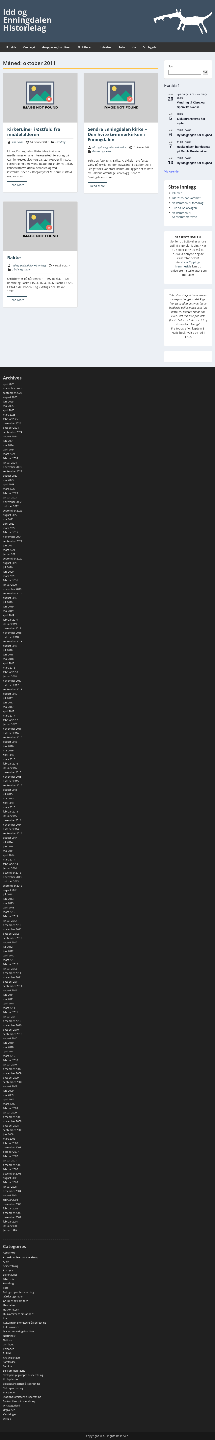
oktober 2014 (11, 829)
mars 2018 (9, 667)
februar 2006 (10, 1169)
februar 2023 (10, 493)
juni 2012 (8, 951)
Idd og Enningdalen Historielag (27, 19)
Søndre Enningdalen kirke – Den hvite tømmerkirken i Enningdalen (117, 134)
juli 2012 (8, 947)
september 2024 (12, 432)
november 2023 (12, 467)
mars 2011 (9, 1008)
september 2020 (12, 558)
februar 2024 (10, 458)
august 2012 (10, 942)
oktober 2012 (11, 933)
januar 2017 (10, 724)
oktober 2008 (11, 1125)
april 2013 (8, 907)
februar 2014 (10, 864)
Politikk (7, 1353)
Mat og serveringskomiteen (19, 1331)
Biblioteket (9, 1279)
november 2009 (12, 1073)
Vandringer (9, 1414)
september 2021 (12, 541)
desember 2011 (12, 973)
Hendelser (9, 1305)
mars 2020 (9, 576)
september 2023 (12, 471)
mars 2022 (9, 528)
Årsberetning (10, 1266)
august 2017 (10, 694)
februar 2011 (10, 1012)
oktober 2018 (11, 637)
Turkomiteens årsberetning (19, 1401)
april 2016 (8, 755)
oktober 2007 (11, 1152)
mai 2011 (8, 999)
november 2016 (12, 728)
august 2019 (10, 598)
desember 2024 (12, 423)
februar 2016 (10, 763)
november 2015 (12, 776)
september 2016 (12, 737)
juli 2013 (8, 894)
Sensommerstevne (14, 1370)
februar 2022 (10, 532)
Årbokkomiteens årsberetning (20, 1257)
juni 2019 (8, 606)
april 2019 (8, 615)
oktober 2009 (11, 1077)
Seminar (8, 1366)
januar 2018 (10, 676)
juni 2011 (8, 994)
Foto (122, 47)
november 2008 (12, 1121)
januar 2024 (10, 462)
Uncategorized (11, 1405)
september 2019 (12, 593)
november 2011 (12, 977)
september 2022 (12, 510)
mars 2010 (9, 1056)
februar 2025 (10, 419)
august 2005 (10, 1178)
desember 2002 (12, 1213)
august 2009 (10, 1086)
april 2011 (8, 1003)
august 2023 (10, 475)
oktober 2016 (11, 733)
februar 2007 (10, 1156)
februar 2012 (10, 964)
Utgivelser (105, 47)
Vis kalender (171, 171)
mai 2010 (8, 1047)
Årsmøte (8, 1270)
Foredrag (60, 142)
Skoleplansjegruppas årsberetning (23, 1375)
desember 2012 (12, 925)
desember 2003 (12, 1204)
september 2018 (12, 641)
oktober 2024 (11, 427)
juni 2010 (8, 1042)
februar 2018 (10, 672)
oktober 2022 (11, 506)
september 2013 (12, 885)
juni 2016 (8, 746)
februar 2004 (10, 1199)
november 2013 (12, 877)
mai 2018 (8, 659)
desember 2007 (12, 1147)
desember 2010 (12, 1021)
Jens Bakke (17, 142)
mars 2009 (9, 1104)
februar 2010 (10, 1060)
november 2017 (12, 680)
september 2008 (12, 1130)
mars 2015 (9, 807)
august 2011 (10, 990)
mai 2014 (8, 851)
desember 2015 (12, 772)
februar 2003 (10, 1208)
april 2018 (8, 663)
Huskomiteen (11, 1309)
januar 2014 (10, 868)
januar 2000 (10, 1226)
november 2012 (12, 929)
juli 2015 (8, 794)
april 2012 (8, 955)
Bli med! (177, 193)
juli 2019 (8, 602)
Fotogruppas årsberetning (18, 1292)
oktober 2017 (11, 685)
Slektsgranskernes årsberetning (21, 1383)
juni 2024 (8, 441)
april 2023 (8, 484)
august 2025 (10, 397)
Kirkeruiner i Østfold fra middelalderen (33, 131)
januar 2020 (10, 584)
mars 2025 (9, 414)
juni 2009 (8, 1090)
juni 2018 (8, 654)
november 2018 (12, 632)
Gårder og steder (101, 151)
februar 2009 (10, 1108)
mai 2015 (8, 798)
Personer (8, 1349)
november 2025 (12, 388)
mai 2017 (8, 707)
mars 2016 (9, 759)
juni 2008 (8, 1134)
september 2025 (12, 393)
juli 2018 (8, 650)
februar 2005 (10, 1182)
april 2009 (8, 1099)
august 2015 (10, 789)
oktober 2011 (11, 981)
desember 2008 (12, 1117)
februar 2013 (10, 916)
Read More (17, 185)
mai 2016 (8, 750)
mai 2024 (8, 445)
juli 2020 (8, 567)
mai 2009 (8, 1095)
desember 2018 (12, 628)
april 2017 (8, 711)
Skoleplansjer (11, 1379)
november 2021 (12, 536)
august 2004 (10, 1195)
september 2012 (12, 938)
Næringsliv (9, 1335)
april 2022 (8, 523)
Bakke (14, 258)
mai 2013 (8, 903)
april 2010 (8, 1051)
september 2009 (12, 1082)
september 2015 (12, 785)
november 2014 (12, 824)
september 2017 (12, 689)
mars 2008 (9, 1138)
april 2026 (8, 384)
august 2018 (10, 646)
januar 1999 (10, 1230)
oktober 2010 (11, 1029)
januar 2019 (10, 624)
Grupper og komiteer (56, 47)
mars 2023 (9, 489)
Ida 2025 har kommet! (186, 198)
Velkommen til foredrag (187, 203)
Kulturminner (11, 1327)
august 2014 (10, 837)
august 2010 (10, 1038)
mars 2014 (9, 859)
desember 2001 (12, 1217)
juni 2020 (8, 571)
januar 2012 (10, 968)
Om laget (29, 47)
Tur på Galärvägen (184, 208)
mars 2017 (9, 715)
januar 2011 (10, 1016)
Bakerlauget (10, 1274)
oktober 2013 (11, 881)
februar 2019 (10, 619)
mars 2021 (9, 550)
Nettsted (8, 1340)
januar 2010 (10, 1064)
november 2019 (12, 589)
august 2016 (10, 741)
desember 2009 (12, 1069)
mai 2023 (8, 480)
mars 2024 (9, 454)
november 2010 (12, 1025)
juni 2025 (8, 401)
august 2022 (10, 515)
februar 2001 (10, 1221)
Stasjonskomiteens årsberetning (22, 1397)
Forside (11, 47)
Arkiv (6, 1261)
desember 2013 (12, 872)
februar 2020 (10, 580)
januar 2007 (10, 1160)
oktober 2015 (11, 781)
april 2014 (8, 855)
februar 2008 (10, 1143)
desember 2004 (12, 1191)
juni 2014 (8, 846)
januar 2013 (10, 920)
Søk (170, 66)
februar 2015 (10, 811)
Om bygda (149, 47)
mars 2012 (9, 960)
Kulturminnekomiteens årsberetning (24, 1322)
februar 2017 (10, 720)
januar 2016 (10, 768)
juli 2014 (8, 842)
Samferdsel (9, 1362)
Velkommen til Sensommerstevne (184, 215)
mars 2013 (9, 912)
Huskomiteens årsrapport (18, 1314)
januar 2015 (10, 816)
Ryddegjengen (11, 1357)
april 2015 (8, 803)
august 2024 (10, 436)
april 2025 (8, 410)
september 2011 (12, 986)
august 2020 (10, 563)
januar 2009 (10, 1112)
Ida (134, 47)
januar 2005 (10, 1186)
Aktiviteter (84, 47)
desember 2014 (12, 820)
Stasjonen (9, 1392)
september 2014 (12, 833)
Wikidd (7, 1418)
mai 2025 (8, 406)
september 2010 (12, 1034)
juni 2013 (8, 899)
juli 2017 (8, 698)
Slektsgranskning (13, 1388)
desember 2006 (12, 1165)
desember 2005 (12, 1173)
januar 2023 (10, 497)
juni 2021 (8, 545)
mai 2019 (8, 611)
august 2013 (10, 890)
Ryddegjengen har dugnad (194, 135)
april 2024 (8, 449)
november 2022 (12, 502)
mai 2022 (8, 519)
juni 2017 (8, 702)
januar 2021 (10, 554)
